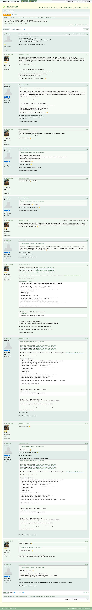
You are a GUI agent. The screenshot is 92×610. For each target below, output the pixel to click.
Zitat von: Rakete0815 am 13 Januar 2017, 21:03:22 (32, 201)
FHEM (60, 7)
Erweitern (29, 281)
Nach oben (6, 592)
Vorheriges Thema (74, 25)
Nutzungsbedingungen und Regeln (77, 608)
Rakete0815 (9, 54)
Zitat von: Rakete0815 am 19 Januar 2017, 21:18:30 (32, 446)
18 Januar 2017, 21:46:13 (24, 220)
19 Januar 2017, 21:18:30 (24, 423)
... (17, 29)
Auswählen (24, 281)
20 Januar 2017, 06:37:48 (24, 541)
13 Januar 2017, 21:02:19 (24, 148)
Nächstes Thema (84, 25)
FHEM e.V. (86, 7)
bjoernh (8, 84)
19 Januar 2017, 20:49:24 (24, 338)
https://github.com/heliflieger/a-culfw (73, 275)
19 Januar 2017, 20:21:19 (25, 264)
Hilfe (69, 608)
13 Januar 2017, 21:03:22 (24, 178)
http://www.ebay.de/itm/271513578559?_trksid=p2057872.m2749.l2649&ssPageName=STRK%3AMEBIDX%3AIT (37, 268)
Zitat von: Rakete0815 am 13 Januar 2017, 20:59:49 (32, 152)
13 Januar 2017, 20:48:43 (24, 84)
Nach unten (6, 29)
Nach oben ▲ (87, 608)
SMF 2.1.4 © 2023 (5, 608)
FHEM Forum (12, 7)
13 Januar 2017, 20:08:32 (24, 54)
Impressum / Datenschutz (48, 7)
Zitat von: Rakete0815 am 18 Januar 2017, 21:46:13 (32, 243)
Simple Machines (13, 608)
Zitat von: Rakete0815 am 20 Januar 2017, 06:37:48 (32, 567)
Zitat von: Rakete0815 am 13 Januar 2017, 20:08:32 (32, 88)
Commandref (68, 7)
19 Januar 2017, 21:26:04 (24, 443)
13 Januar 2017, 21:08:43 (24, 197)
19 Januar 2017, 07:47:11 (24, 240)
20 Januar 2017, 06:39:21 (24, 564)
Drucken (86, 29)
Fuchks (8, 34)
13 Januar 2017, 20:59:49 (25, 129)
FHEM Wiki (77, 7)
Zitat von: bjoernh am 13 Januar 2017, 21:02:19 (31, 547)
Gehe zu (67, 599)
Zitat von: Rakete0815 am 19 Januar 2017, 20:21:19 (32, 341)
